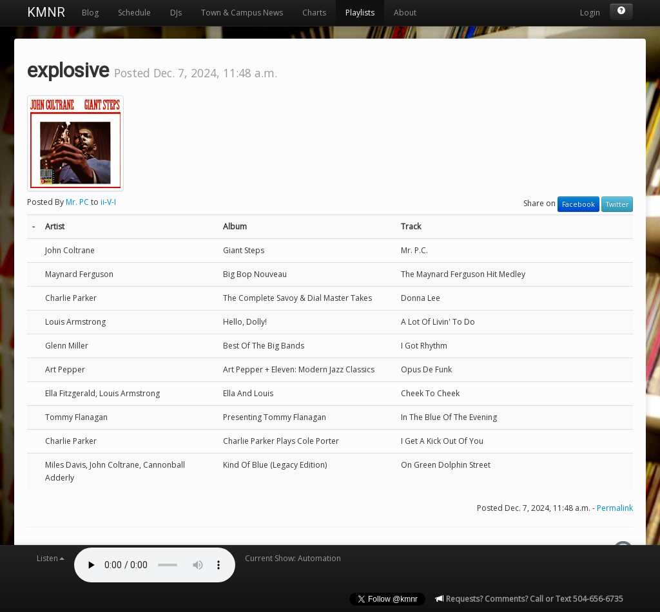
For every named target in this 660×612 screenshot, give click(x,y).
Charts (314, 12)
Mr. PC (77, 201)
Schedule (134, 12)
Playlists (359, 12)
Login (590, 12)
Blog (90, 12)
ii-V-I (108, 201)
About (405, 12)
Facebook (578, 204)
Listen (50, 558)
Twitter (617, 204)
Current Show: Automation (293, 558)
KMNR (46, 12)
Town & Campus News (242, 12)
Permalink (615, 507)
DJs (176, 12)
